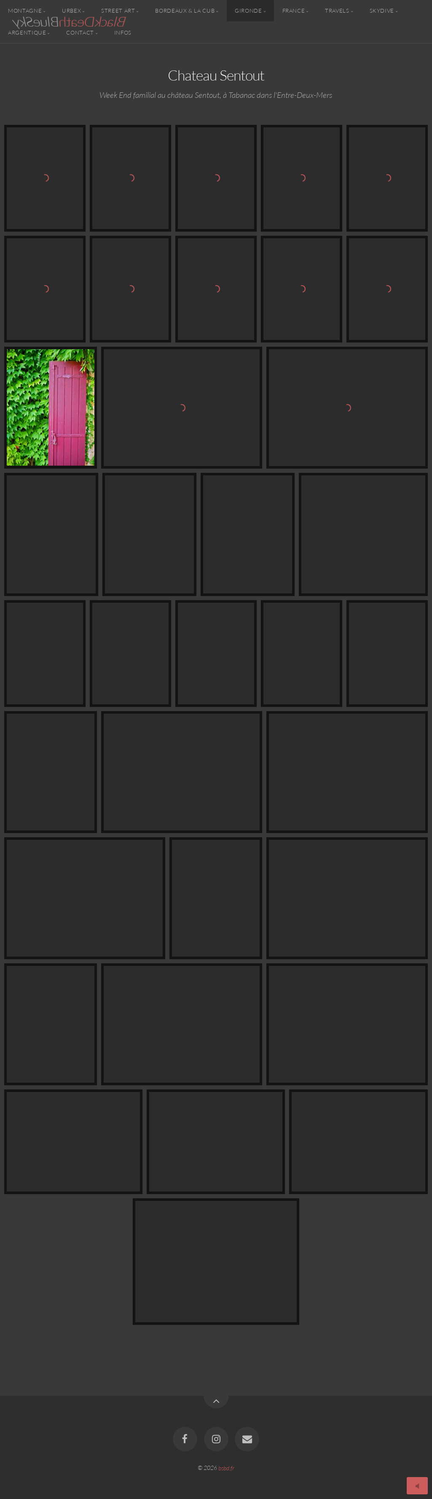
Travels (337, 10)
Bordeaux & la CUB (185, 10)
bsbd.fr (226, 1467)
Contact (80, 32)
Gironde (248, 10)
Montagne (25, 10)
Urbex (71, 10)
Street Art (118, 10)
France (293, 10)
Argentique (27, 32)
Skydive (382, 10)
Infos (122, 32)
